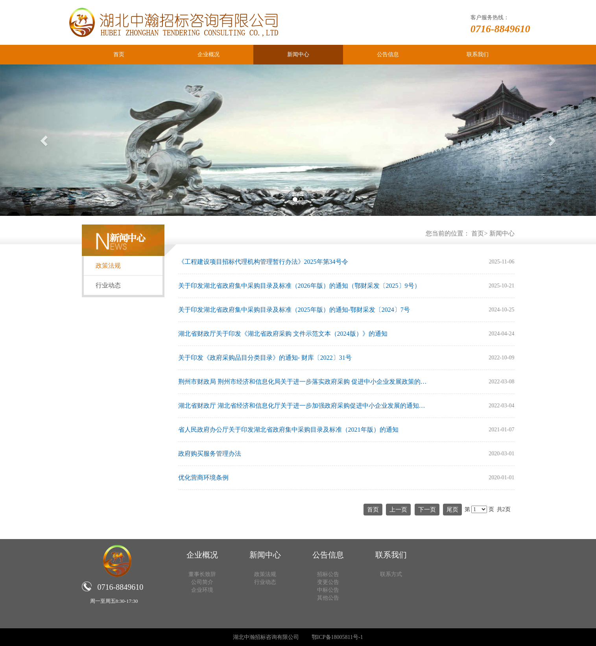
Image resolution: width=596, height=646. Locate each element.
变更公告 (328, 582)
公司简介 (202, 582)
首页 (118, 54)
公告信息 (388, 54)
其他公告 (328, 598)
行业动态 (108, 285)
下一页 (427, 509)
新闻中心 (298, 54)
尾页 (452, 509)
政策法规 (108, 265)
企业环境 (202, 590)
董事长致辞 (202, 574)
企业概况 (208, 54)
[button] (44, 140)
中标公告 (328, 590)
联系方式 (391, 574)
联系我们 (478, 54)
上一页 (398, 509)
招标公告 (328, 574)
